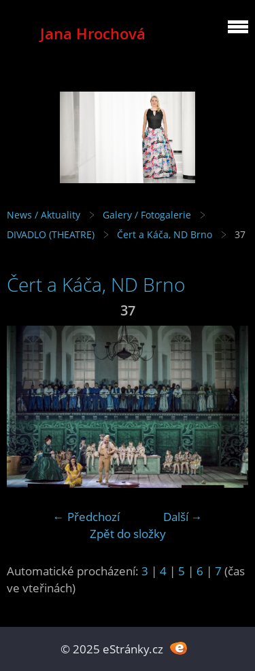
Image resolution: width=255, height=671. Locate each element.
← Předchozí (86, 516)
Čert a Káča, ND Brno (164, 234)
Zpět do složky (128, 533)
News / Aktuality (43, 214)
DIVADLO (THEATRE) (51, 234)
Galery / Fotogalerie (147, 214)
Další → (183, 516)
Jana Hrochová (93, 33)
